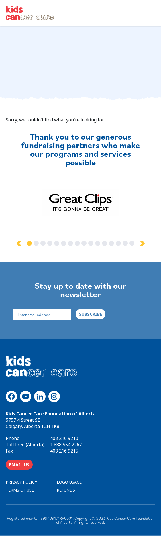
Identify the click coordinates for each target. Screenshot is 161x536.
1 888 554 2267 (66, 444)
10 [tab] (90, 243)
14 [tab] (118, 243)
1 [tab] (29, 243)
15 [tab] (125, 243)
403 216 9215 (64, 451)
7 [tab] (70, 243)
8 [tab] (77, 243)
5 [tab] (56, 243)
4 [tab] (49, 243)
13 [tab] (111, 243)
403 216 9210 (64, 438)
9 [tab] (84, 243)
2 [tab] (36, 243)
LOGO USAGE (69, 482)
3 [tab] (43, 243)
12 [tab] (104, 243)
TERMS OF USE (20, 490)
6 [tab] (63, 243)
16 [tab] (131, 243)
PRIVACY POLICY (21, 482)
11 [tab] (97, 243)
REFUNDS (66, 490)
